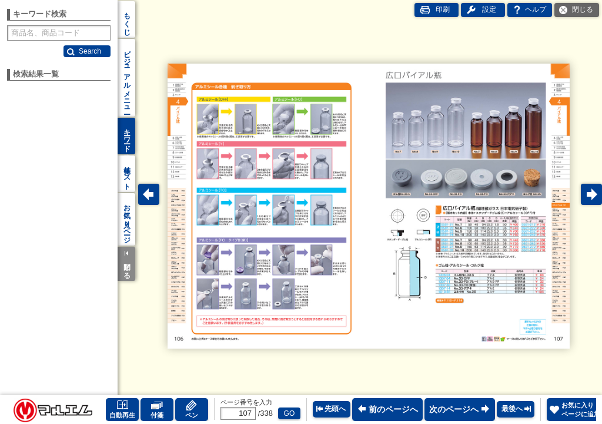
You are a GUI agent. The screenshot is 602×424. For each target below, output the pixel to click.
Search (90, 51)
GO (289, 413)
